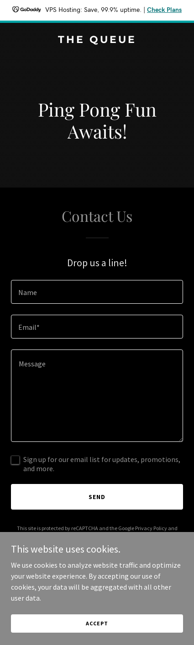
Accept (97, 623)
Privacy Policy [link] (151, 528)
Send (97, 497)
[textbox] (97, 292)
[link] (97, 40)
